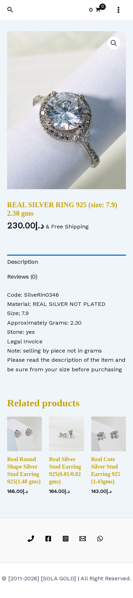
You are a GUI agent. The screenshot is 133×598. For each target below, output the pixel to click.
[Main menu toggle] (118, 9)
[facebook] (49, 538)
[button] (10, 9)
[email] (83, 538)
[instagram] (66, 538)
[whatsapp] (101, 538)
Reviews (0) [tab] (22, 276)
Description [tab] (22, 262)
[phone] (32, 538)
